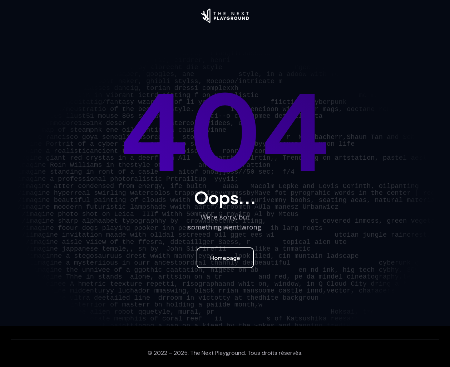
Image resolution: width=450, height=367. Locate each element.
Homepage (225, 257)
